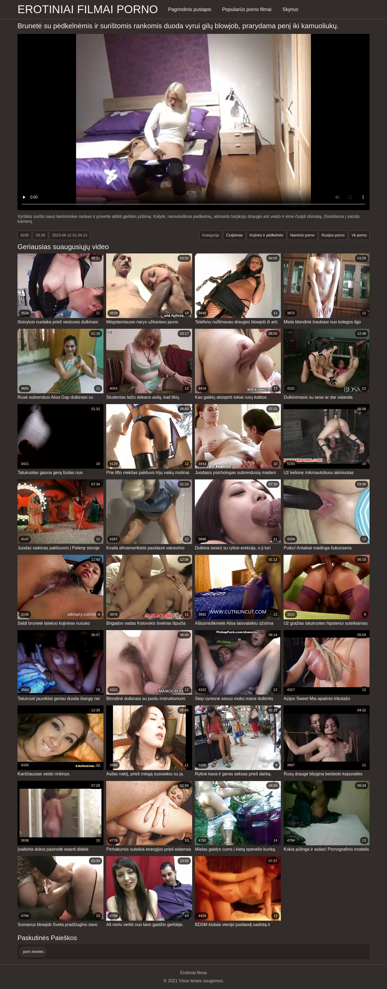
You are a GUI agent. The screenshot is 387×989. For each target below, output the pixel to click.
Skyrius (290, 9)
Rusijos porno (333, 235)
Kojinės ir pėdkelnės (266, 235)
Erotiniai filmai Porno (87, 9)
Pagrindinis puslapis (189, 9)
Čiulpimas (234, 235)
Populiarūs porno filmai (246, 9)
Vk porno (359, 235)
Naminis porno (302, 235)
